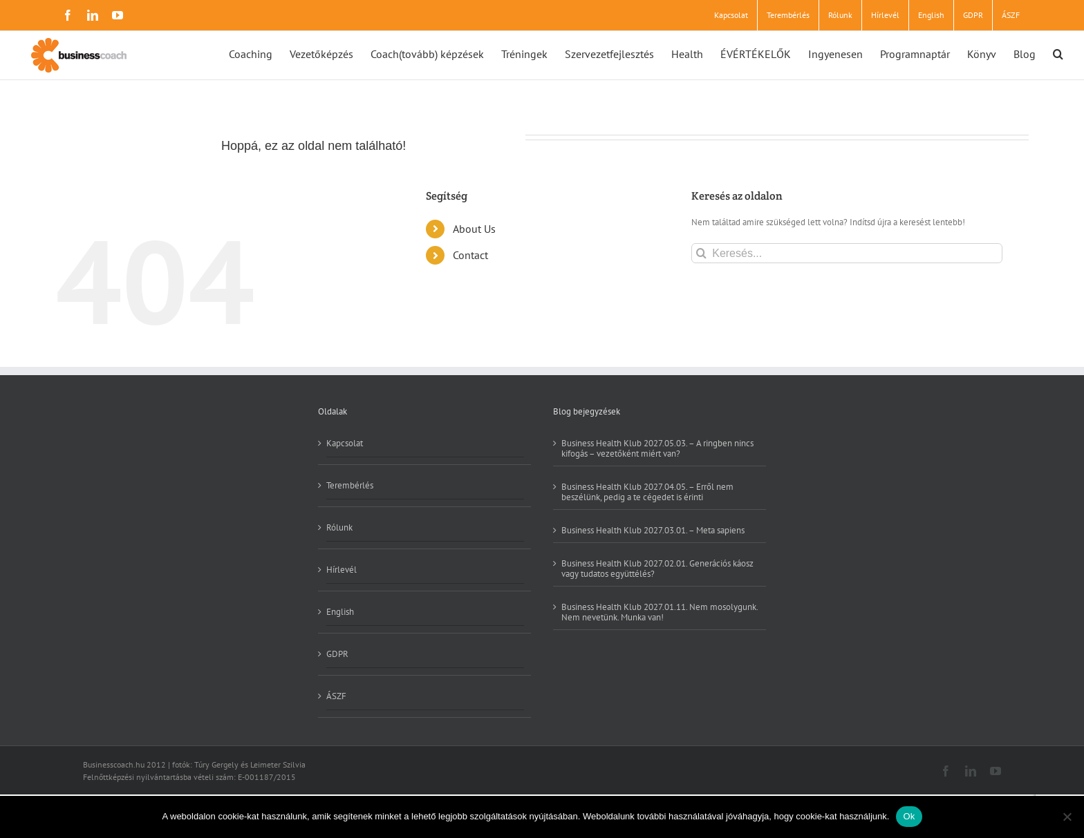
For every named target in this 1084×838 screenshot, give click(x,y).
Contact (470, 255)
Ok (909, 816)
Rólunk (339, 527)
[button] (1058, 53)
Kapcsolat (344, 443)
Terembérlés (349, 485)
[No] (1067, 816)
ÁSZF (336, 696)
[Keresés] (701, 253)
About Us (474, 229)
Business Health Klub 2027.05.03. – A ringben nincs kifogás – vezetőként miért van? (657, 448)
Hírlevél (341, 569)
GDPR (337, 654)
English (340, 612)
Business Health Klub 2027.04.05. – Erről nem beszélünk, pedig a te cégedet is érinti (647, 491)
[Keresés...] (846, 253)
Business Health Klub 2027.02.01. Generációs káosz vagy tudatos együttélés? (657, 568)
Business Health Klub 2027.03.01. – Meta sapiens (653, 529)
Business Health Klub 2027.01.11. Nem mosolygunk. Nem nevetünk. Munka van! (659, 611)
